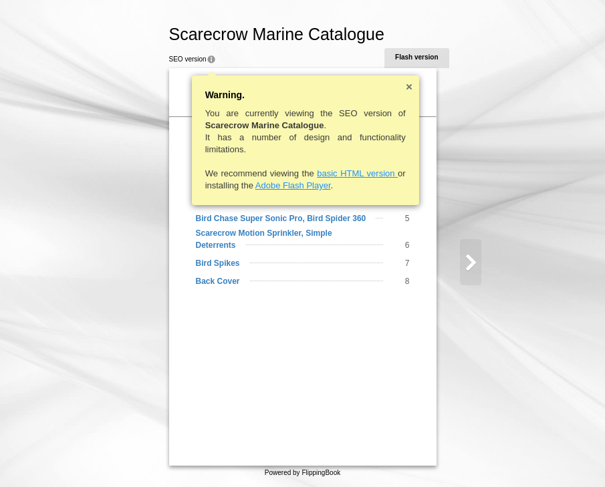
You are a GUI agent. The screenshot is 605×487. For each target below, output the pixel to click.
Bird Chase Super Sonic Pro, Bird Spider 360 (274, 218)
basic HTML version (351, 173)
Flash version (410, 57)
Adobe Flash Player (286, 185)
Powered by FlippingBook (302, 472)
